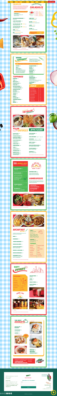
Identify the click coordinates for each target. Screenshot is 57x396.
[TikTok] (9, 393)
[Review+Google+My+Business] (5, 393)
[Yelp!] (3, 393)
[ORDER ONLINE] (51, 2)
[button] (46, 2)
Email (22, 381)
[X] (7, 393)
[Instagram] (1, 393)
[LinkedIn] (11, 393)
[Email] (28, 384)
